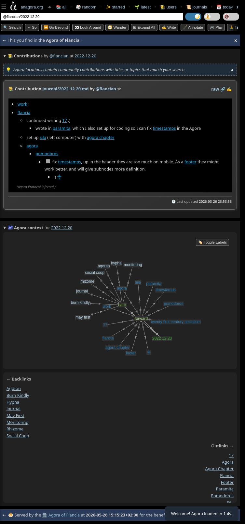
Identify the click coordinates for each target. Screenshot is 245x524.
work (22, 104)
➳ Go (32, 27)
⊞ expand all (144, 27)
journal (13, 409)
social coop (18, 436)
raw (215, 89)
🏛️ (44, 515)
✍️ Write (169, 27)
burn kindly (18, 395)
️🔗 (222, 89)
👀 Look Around (88, 27)
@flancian (59, 56)
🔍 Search (12, 27)
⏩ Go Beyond (56, 27)
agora (32, 146)
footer (190, 162)
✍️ (229, 89)
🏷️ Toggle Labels (212, 242)
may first (15, 415)
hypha (13, 402)
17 (64, 120)
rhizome (15, 429)
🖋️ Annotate (193, 27)
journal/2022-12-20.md (65, 89)
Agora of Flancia (64, 515)
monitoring (17, 422)
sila (43, 137)
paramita (61, 128)
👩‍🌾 (11, 89)
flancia (24, 112)
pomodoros (46, 154)
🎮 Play (216, 27)
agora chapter (101, 137)
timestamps (164, 128)
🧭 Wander (117, 27)
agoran (14, 388)
